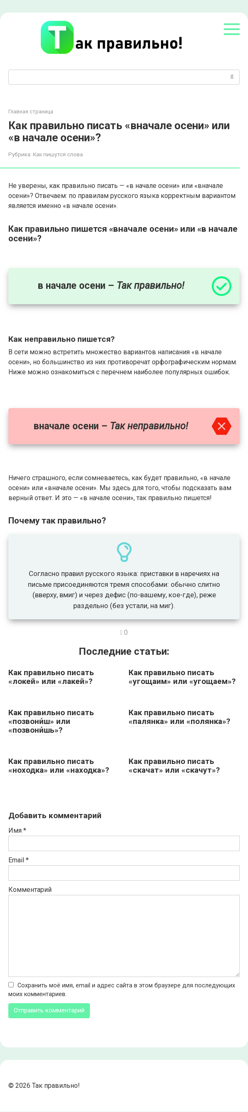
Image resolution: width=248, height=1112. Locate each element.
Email (18, 860)
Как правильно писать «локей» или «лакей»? (51, 677)
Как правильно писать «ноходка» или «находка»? (58, 765)
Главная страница (30, 111)
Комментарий (30, 890)
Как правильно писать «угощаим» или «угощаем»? (182, 677)
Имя (17, 830)
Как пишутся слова (58, 154)
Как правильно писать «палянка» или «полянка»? (179, 717)
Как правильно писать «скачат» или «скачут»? (174, 765)
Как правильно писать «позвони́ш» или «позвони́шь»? (51, 721)
